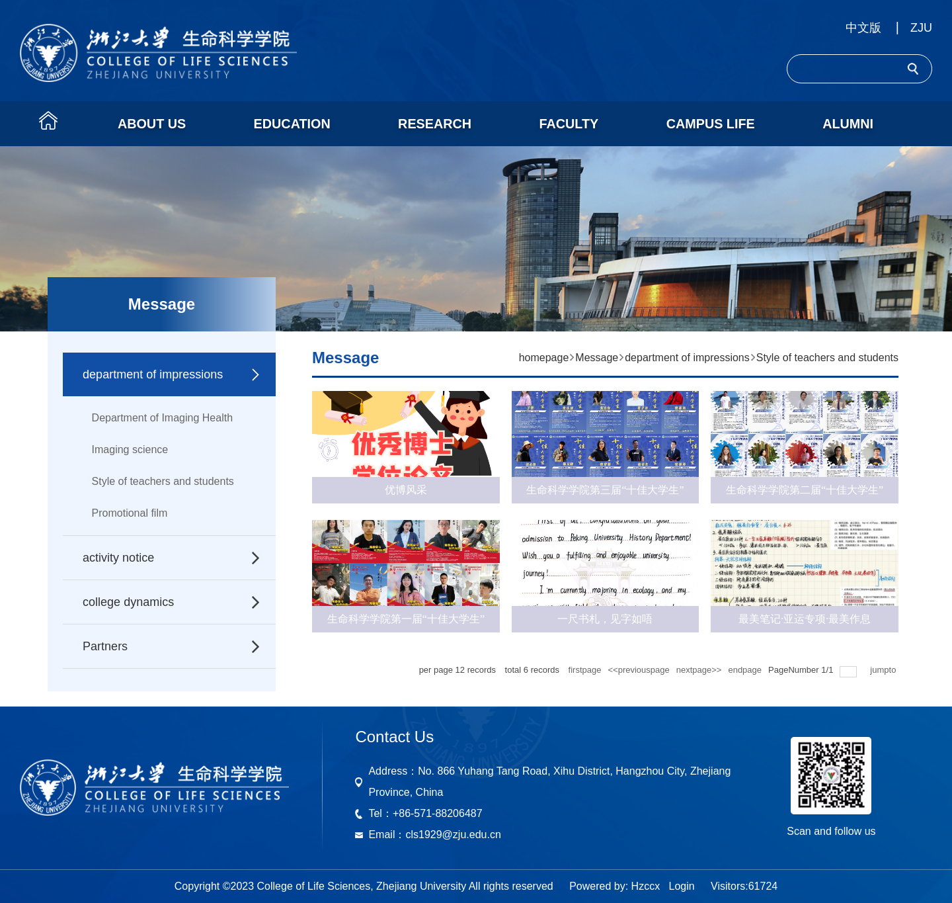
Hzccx (645, 886)
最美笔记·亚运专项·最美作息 (804, 618)
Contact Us (394, 737)
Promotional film (130, 513)
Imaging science (130, 449)
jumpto (884, 670)
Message (596, 357)
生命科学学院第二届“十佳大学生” (804, 489)
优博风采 (406, 489)
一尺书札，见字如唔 (605, 618)
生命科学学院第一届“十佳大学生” (406, 618)
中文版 (863, 27)
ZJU (921, 27)
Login (681, 886)
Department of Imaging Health (162, 417)
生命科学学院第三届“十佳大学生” (605, 489)
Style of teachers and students (163, 481)
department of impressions (687, 357)
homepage (544, 357)
